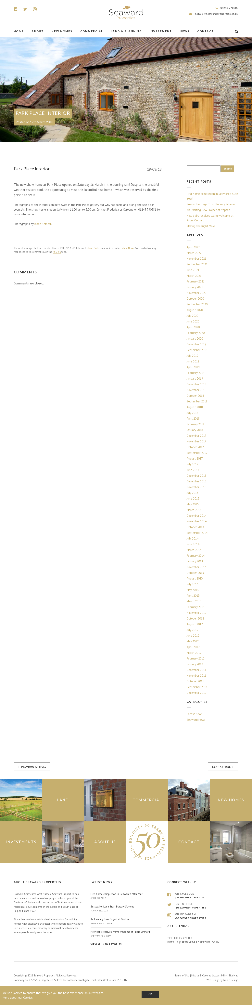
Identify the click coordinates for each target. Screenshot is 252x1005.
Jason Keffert (42, 224)
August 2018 (195, 407)
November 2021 (196, 258)
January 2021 (195, 287)
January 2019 (195, 378)
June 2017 (193, 470)
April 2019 (193, 367)
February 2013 (196, 607)
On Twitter (202, 905)
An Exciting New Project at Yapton (208, 210)
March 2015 (194, 510)
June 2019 (193, 361)
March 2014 (194, 550)
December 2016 (196, 475)
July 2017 (192, 464)
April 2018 (193, 418)
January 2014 (195, 561)
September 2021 (197, 264)
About (38, 31)
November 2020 (196, 293)
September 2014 (197, 533)
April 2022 (193, 247)
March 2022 (194, 253)
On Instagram (202, 916)
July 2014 (192, 538)
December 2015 (196, 481)
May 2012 (193, 641)
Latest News (127, 248)
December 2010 (196, 693)
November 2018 (196, 390)
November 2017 (196, 441)
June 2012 (193, 635)
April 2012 (193, 647)
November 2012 (196, 613)
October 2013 (195, 573)
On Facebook (202, 895)
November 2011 (196, 675)
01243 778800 (227, 7)
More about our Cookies (18, 997)
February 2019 (196, 373)
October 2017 (195, 447)
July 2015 (192, 493)
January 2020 (195, 338)
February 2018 (196, 424)
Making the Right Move (201, 226)
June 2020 (193, 321)
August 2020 (195, 310)
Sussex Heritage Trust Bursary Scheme (211, 204)
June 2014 (193, 544)
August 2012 (195, 624)
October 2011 (195, 681)
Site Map (233, 975)
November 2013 (196, 567)
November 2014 (196, 521)
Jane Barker (94, 248)
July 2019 (192, 356)
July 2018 (192, 413)
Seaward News (196, 720)
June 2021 (193, 270)
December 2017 (196, 435)
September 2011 (197, 687)
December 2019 (196, 344)
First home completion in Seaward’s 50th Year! (212, 196)
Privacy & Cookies (201, 975)
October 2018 (195, 396)
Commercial (91, 31)
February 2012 (196, 658)
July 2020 (192, 316)
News (184, 31)
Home (19, 31)
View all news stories (106, 944)
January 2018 (195, 430)
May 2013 (193, 590)
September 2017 (197, 453)
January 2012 (195, 664)
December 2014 (196, 515)
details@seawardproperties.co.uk (213, 13)
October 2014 (195, 527)
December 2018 (196, 384)
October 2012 (195, 618)
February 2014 (196, 555)
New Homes (62, 31)
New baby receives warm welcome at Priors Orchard (210, 218)
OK (150, 994)
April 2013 (193, 595)
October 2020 (195, 298)
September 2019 (197, 350)
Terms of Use (182, 975)
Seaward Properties (126, 13)
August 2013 (195, 578)
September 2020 (197, 304)
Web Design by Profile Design (222, 980)
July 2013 (192, 584)
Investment (161, 31)
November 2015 (196, 487)
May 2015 (193, 504)
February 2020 (196, 333)
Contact (205, 31)
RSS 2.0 (57, 252)
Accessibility (220, 975)
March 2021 (194, 276)
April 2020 (193, 327)
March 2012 (194, 653)
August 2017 (195, 458)
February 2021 (196, 281)
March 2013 (194, 601)
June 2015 (193, 498)
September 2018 (197, 401)
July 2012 (192, 630)
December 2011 (196, 670)
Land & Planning (126, 31)
